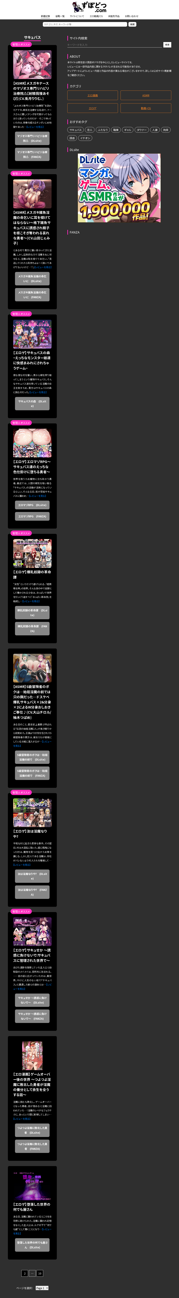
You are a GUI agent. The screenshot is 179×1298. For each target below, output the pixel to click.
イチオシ (85, 138)
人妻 (155, 130)
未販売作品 (114, 16)
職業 (116, 130)
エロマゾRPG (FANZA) (32, 516)
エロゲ (92, 108)
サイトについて (77, 16)
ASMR (145, 95)
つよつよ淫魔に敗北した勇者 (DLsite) (32, 1130)
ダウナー (142, 130)
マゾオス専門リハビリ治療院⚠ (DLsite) (32, 138)
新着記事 (45, 16)
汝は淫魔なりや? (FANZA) (32, 892)
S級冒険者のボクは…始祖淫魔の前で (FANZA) (32, 773)
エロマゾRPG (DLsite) (32, 505)
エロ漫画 (92, 95)
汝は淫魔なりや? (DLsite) (32, 876)
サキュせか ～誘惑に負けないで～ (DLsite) (32, 1000)
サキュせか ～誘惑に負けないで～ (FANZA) (32, 1016)
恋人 (89, 130)
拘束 (165, 130)
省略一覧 (60, 16)
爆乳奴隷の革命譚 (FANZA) (32, 628)
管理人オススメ (21, 44)
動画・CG (146, 108)
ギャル (127, 130)
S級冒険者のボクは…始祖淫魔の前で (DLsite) (32, 757)
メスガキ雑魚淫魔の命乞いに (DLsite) (32, 278)
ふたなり (103, 130)
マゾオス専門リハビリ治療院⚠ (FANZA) (32, 154)
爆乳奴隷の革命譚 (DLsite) (32, 612)
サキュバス (75, 130)
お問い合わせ (131, 16)
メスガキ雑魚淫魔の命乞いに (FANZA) (32, 294)
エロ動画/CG (96, 16)
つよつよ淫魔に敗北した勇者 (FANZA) (32, 1146)
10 (39, 1273)
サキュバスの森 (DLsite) (32, 403)
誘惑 (72, 138)
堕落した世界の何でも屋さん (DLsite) (32, 1244)
